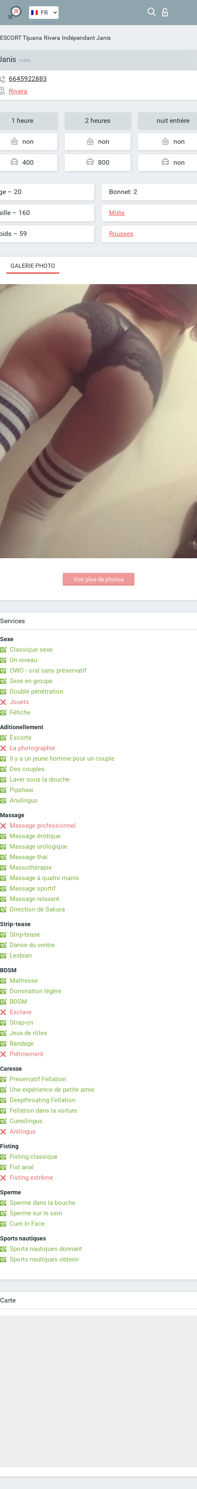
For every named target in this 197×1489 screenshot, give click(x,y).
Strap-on (21, 1022)
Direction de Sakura (37, 909)
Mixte (117, 213)
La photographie (32, 748)
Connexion (165, 12)
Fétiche (20, 712)
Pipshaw (21, 790)
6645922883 (28, 79)
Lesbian (21, 955)
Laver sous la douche (39, 779)
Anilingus (23, 1131)
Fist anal (22, 1167)
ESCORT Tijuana (21, 37)
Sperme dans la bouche (42, 1203)
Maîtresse (24, 980)
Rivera (52, 37)
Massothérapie (31, 867)
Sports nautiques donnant (46, 1249)
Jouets (19, 702)
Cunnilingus (26, 1121)
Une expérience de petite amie (52, 1089)
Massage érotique (35, 836)
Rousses (121, 234)
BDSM (18, 1001)
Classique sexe (31, 649)
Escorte (21, 737)
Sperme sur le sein (36, 1213)
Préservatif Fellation (38, 1079)
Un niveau (23, 660)
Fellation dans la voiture (43, 1110)
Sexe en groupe (31, 681)
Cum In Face (27, 1223)
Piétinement (26, 1054)
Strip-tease (25, 934)
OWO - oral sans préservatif (48, 670)
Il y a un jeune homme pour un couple (62, 758)
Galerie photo (33, 265)
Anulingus (23, 800)
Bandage (22, 1043)
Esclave (21, 1012)
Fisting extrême (31, 1177)
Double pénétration (36, 691)
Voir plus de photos (99, 579)
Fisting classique (34, 1156)
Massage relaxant (34, 899)
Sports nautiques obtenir (44, 1259)
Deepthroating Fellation (42, 1100)
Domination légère (35, 991)
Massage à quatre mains (44, 878)
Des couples (27, 769)
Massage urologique (38, 846)
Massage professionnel (43, 825)
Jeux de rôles (28, 1033)
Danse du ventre (32, 945)
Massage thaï (29, 857)
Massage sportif (33, 888)
